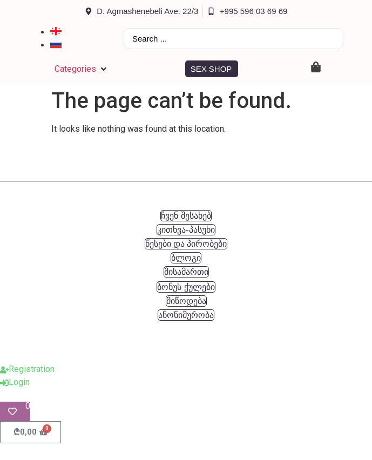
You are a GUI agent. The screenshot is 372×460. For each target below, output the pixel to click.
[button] (81, 69)
